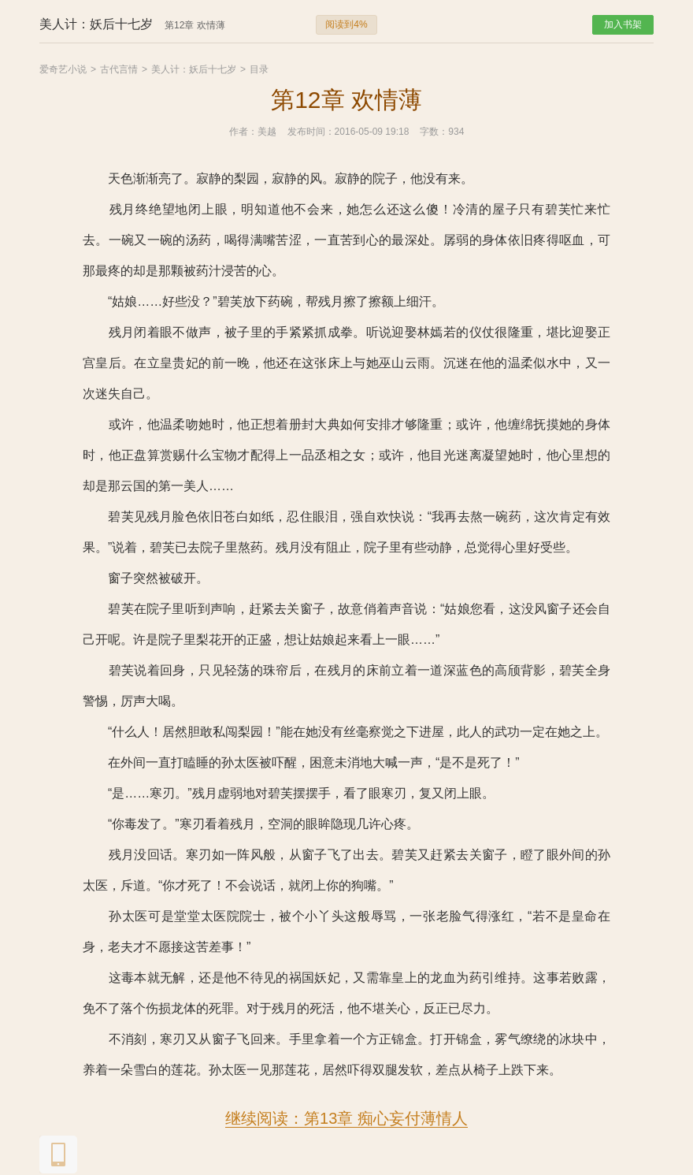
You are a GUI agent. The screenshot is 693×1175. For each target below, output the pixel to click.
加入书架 (623, 24)
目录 (259, 69)
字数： (434, 131)
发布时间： (311, 131)
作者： (243, 131)
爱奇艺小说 (63, 69)
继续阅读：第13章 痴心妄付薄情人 (346, 1118)
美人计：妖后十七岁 (193, 69)
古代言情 (119, 69)
